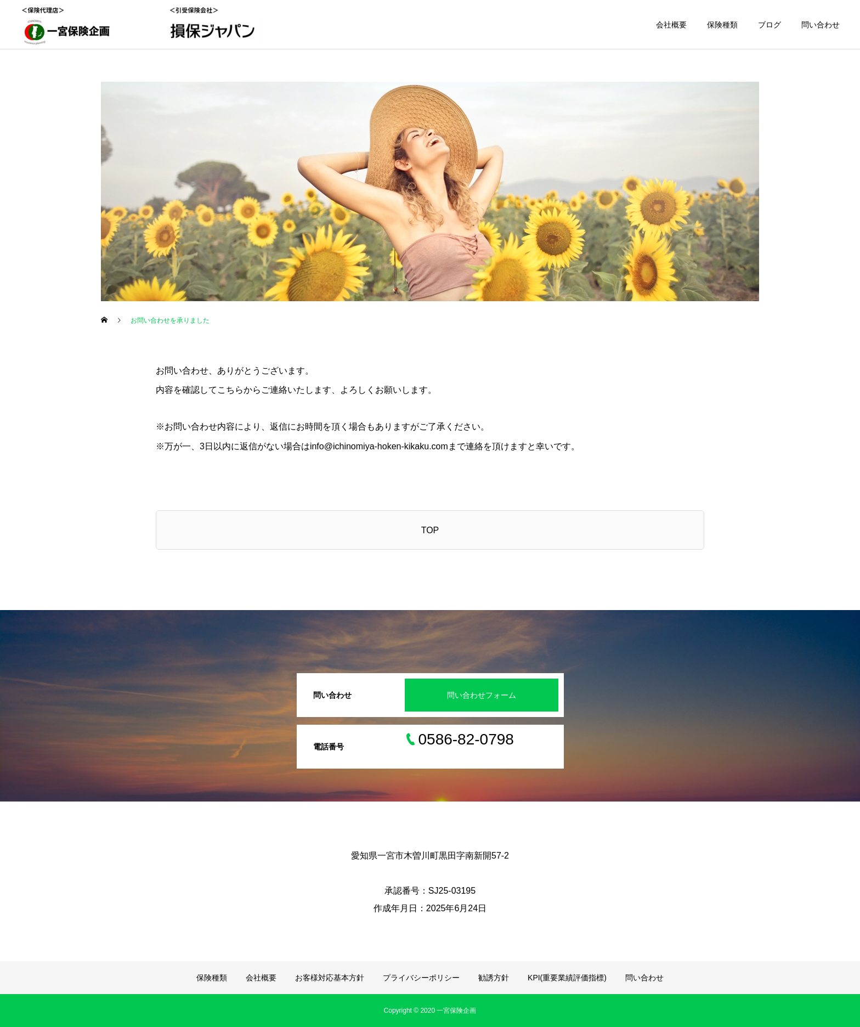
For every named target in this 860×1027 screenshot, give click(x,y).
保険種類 (722, 24)
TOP (430, 530)
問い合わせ (820, 24)
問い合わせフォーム (481, 695)
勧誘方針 (493, 977)
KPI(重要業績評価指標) (567, 977)
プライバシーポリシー (421, 977)
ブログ (769, 24)
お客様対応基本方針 (329, 977)
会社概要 (671, 24)
